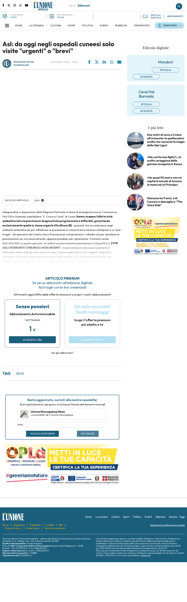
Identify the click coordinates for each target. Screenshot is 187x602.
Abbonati (84, 5)
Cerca (179, 6)
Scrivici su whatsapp (22, 5)
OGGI (13, 17)
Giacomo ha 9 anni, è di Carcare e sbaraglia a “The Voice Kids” (164, 201)
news (20, 373)
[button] (7, 25)
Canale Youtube (26, 5)
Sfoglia (165, 70)
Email (20, 424)
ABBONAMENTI (175, 16)
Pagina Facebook (4, 5)
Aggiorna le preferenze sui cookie (167, 525)
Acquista (146, 76)
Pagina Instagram (16, 5)
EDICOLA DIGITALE (152, 16)
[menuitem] (18, 25)
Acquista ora (32, 339)
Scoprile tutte (92, 339)
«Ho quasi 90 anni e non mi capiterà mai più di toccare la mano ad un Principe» (164, 181)
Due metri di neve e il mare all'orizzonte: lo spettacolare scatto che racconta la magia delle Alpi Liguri (166, 140)
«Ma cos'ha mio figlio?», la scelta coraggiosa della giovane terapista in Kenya (164, 160)
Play (37, 200)
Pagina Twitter (10, 5)
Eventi (60, 17)
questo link (146, 555)
